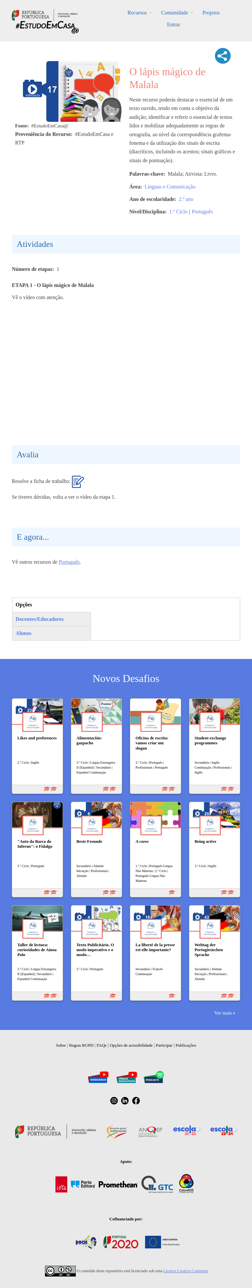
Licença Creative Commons (185, 1271)
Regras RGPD (81, 1045)
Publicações (186, 1045)
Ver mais (223, 1012)
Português (202, 211)
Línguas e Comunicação (170, 186)
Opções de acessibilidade (131, 1045)
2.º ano (186, 199)
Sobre (61, 1045)
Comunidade (174, 12)
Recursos (137, 12)
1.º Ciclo (178, 211)
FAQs (102, 1045)
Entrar (173, 24)
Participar (164, 1045)
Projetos (211, 12)
